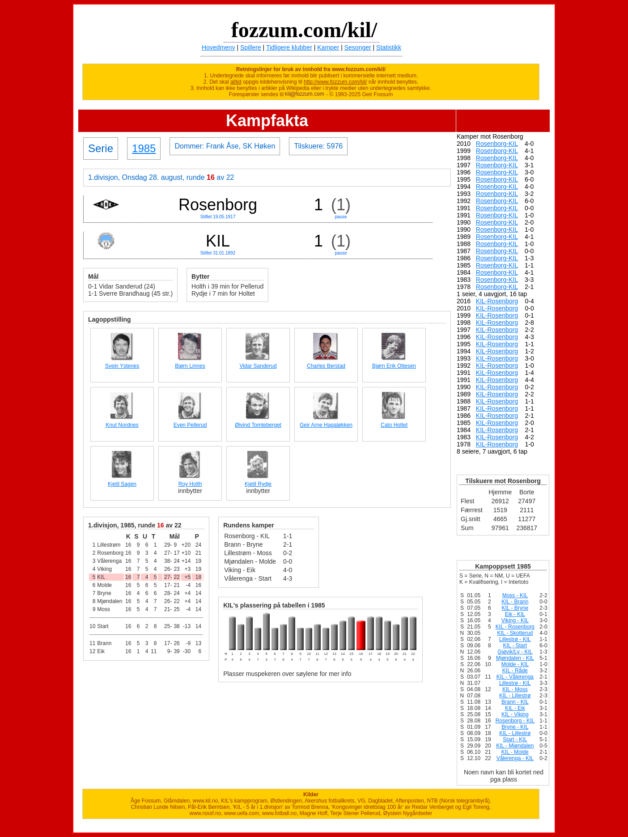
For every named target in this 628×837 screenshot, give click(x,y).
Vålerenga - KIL (515, 758)
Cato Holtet (394, 425)
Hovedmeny (218, 47)
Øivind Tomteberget (258, 425)
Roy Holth (190, 484)
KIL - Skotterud (515, 633)
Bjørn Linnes (190, 366)
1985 (144, 148)
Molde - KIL (515, 664)
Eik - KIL (515, 614)
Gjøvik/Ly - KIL (514, 652)
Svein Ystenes (122, 366)
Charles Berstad (326, 366)
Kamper (328, 47)
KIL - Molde (515, 752)
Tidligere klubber (289, 47)
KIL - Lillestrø (514, 696)
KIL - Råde (515, 670)
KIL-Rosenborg (497, 301)
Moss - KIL (515, 595)
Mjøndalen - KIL (515, 658)
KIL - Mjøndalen (515, 746)
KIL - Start (515, 645)
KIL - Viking (515, 714)
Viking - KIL (515, 620)
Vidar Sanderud (257, 366)
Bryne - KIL (514, 727)
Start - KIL (515, 739)
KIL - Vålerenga (515, 677)
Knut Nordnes (122, 425)
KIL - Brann (514, 602)
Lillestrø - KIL (515, 639)
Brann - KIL (515, 702)
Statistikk (388, 47)
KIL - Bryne (515, 608)
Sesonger (357, 47)
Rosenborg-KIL (497, 143)
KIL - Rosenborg (515, 627)
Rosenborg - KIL (515, 721)
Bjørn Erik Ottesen (394, 366)
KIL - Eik (515, 708)
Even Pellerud (190, 425)
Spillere (250, 47)
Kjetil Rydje (258, 484)
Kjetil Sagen (122, 484)
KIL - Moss (515, 689)
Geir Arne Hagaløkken (326, 425)
